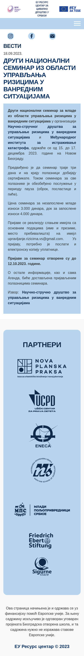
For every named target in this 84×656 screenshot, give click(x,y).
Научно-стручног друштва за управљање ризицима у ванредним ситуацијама (42, 132)
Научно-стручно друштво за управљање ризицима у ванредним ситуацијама (42, 297)
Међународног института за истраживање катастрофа (42, 142)
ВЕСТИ (12, 46)
